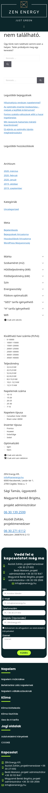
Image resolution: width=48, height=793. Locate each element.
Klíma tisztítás (9, 713)
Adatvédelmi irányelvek (14, 736)
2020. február (11, 175)
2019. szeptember (13, 188)
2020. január (10, 179)
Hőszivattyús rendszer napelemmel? (22, 102)
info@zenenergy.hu (14, 477)
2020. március (11, 171)
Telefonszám (10, 608)
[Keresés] (7, 64)
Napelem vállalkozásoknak (16, 691)
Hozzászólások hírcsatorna (17, 238)
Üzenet (6, 635)
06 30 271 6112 (15, 531)
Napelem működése (12, 679)
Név (5, 589)
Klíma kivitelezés (10, 707)
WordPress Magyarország (17, 242)
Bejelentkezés (11, 230)
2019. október (11, 183)
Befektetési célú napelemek (17, 685)
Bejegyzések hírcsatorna (16, 234)
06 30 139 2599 (15, 512)
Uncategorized (11, 209)
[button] (24, 27)
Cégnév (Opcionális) (14, 618)
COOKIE (5, 742)
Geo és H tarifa (10, 719)
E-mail (6, 598)
